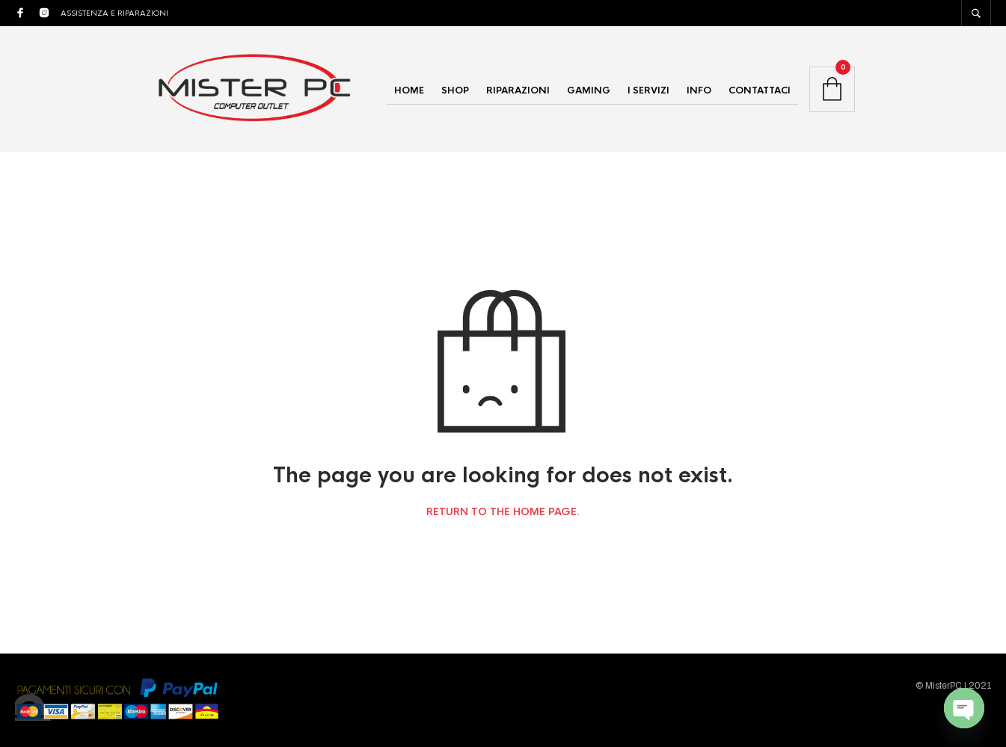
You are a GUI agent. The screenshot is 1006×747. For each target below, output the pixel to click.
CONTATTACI (760, 90)
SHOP (455, 90)
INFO (699, 90)
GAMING (588, 90)
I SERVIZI (648, 90)
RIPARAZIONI (518, 90)
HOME (409, 90)
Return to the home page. (503, 512)
